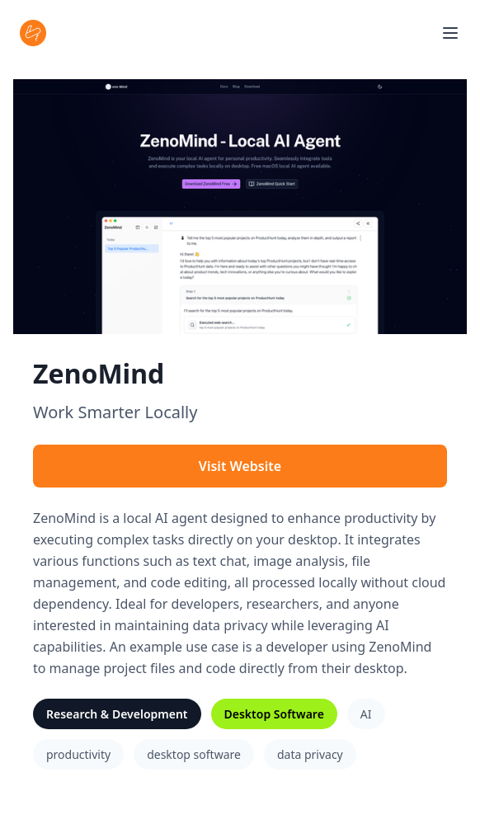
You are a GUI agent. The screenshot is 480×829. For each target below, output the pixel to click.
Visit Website (240, 466)
